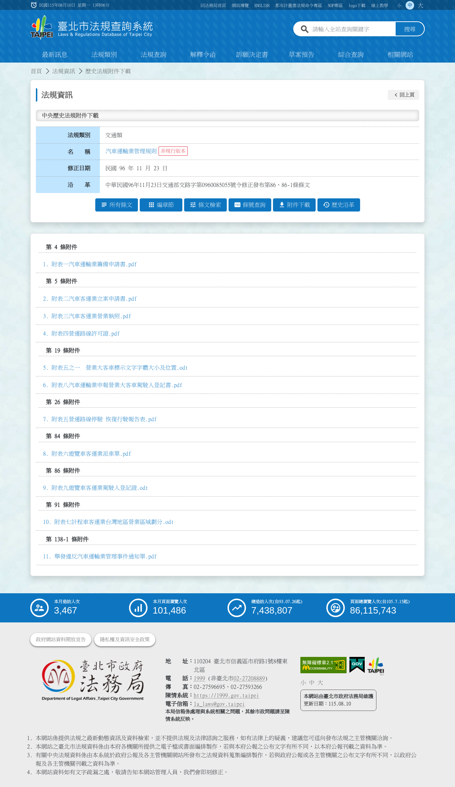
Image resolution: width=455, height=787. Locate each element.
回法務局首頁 (213, 5)
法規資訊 (63, 71)
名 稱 (79, 152)
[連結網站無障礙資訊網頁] (323, 665)
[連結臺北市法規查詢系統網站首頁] (91, 27)
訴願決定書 (252, 55)
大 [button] (420, 5)
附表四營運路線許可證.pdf (86, 333)
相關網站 (400, 55)
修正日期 (79, 168)
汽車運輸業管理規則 (131, 151)
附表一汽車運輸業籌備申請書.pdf (94, 264)
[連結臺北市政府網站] (376, 666)
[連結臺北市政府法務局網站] (92, 680)
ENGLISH (262, 5)
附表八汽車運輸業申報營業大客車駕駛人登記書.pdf (117, 385)
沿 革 (79, 185)
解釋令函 (203, 55)
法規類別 (104, 55)
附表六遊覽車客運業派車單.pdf (91, 453)
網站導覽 (240, 5)
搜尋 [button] (410, 29)
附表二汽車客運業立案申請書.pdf (94, 298)
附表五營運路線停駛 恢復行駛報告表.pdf (104, 419)
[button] (403, 95)
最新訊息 (55, 55)
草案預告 (301, 55)
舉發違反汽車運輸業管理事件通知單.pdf (105, 556)
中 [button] (409, 5)
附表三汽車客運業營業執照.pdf (91, 316)
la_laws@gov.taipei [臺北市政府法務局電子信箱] (219, 704)
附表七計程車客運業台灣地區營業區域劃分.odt (114, 522)
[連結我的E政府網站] (357, 665)
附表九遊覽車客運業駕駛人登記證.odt (100, 488)
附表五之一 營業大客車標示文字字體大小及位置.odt (120, 367)
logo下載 (356, 5)
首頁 (36, 71)
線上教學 (379, 5)
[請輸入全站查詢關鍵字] (353, 29)
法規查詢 (153, 55)
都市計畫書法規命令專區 (298, 5)
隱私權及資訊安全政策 (125, 639)
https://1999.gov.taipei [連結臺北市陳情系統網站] (226, 695)
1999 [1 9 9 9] (199, 678)
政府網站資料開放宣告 (61, 639)
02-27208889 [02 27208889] (249, 678)
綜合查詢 (351, 55)
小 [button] (399, 5)
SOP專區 (335, 5)
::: (4, 67)
